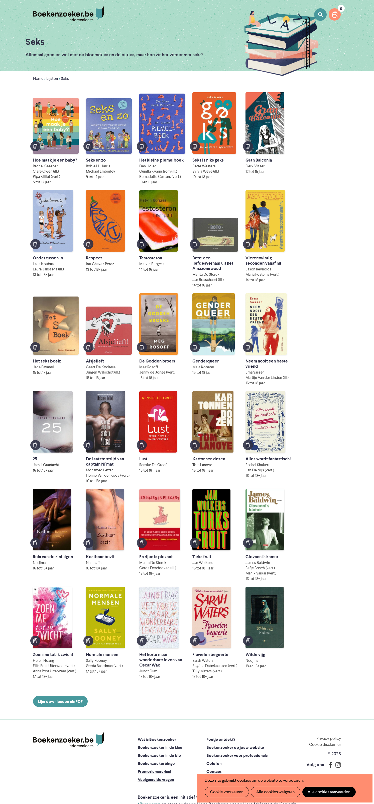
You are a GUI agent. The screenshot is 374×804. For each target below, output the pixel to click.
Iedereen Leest (219, 741)
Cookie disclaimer (325, 688)
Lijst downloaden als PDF (60, 645)
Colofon (214, 707)
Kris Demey (229, 762)
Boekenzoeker (68, 13)
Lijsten (52, 78)
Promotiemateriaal (154, 715)
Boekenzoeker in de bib (159, 699)
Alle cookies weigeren (275, 791)
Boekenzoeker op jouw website (235, 691)
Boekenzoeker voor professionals (237, 699)
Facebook (329, 709)
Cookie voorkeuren (226, 791)
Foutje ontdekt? (220, 683)
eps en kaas (281, 762)
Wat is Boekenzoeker (157, 683)
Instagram (336, 709)
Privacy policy (328, 682)
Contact (213, 715)
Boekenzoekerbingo (156, 707)
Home (38, 78)
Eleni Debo (179, 762)
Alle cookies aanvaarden (328, 791)
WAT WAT (189, 755)
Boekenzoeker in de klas (160, 691)
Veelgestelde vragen (156, 723)
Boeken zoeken (320, 14)
